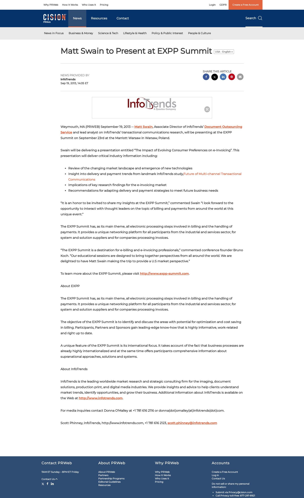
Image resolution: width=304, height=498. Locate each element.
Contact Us (49, 479)
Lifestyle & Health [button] (135, 33)
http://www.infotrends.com (101, 398)
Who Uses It (89, 4)
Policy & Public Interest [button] (167, 33)
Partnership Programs (111, 478)
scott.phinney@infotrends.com (192, 423)
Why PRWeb (50, 4)
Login (212, 4)
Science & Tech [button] (108, 33)
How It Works (70, 4)
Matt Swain (143, 127)
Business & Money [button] (81, 33)
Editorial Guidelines (109, 481)
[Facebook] (47, 484)
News (77, 18)
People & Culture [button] (199, 33)
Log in (215, 475)
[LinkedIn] (52, 484)
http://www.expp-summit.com (164, 273)
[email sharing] (240, 77)
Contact (123, 18)
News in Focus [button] (54, 33)
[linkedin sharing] (223, 77)
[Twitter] (43, 484)
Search (254, 18)
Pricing (104, 4)
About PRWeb (106, 471)
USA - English (224, 51)
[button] (152, 103)
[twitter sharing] (214, 77)
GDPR (223, 4)
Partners (103, 475)
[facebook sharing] (206, 77)
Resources (99, 18)
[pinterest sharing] (231, 77)
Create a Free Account (245, 4)
